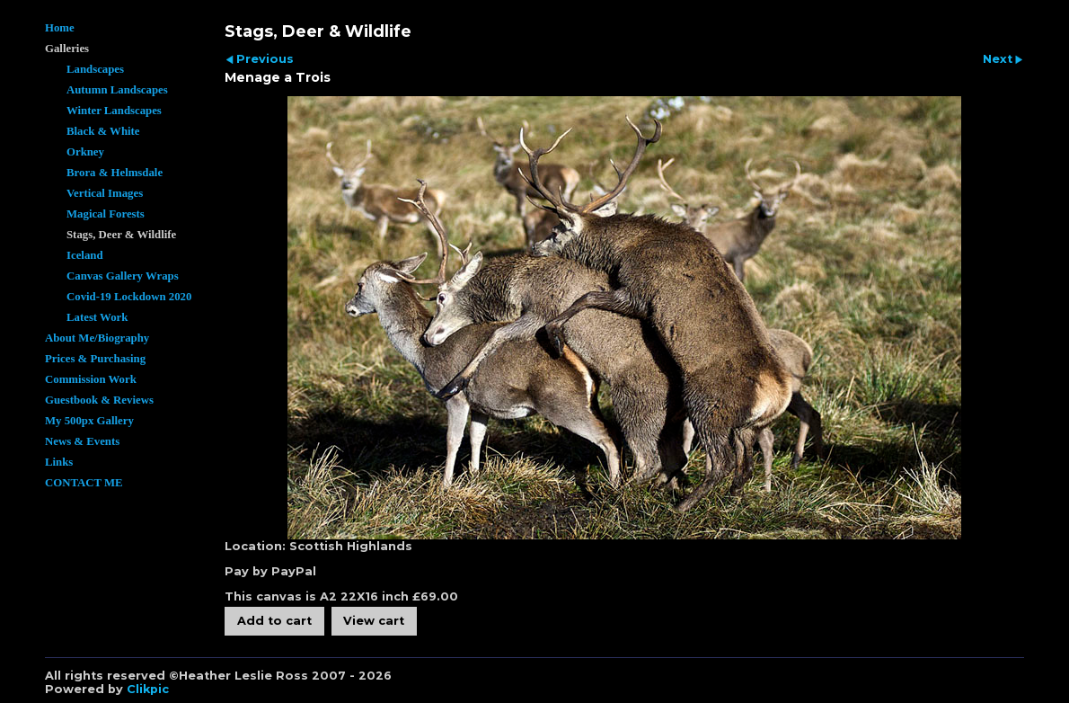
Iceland (84, 255)
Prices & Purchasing (95, 358)
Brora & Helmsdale (114, 172)
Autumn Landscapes (117, 90)
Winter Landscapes (114, 110)
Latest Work (97, 317)
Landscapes (95, 69)
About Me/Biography (97, 338)
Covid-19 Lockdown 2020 (128, 296)
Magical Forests (105, 214)
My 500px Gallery (89, 420)
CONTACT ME (84, 482)
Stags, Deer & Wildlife (121, 234)
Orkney (85, 152)
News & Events (82, 441)
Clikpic (148, 689)
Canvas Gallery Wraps (122, 276)
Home (60, 28)
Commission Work (91, 379)
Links (59, 462)
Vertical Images (104, 193)
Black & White (103, 131)
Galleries (67, 48)
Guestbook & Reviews (99, 400)
